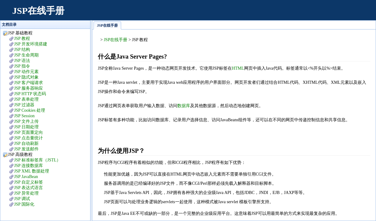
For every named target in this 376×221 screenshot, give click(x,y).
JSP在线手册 (38, 11)
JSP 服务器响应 (28, 88)
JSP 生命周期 (26, 55)
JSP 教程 (22, 38)
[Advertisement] (258, 14)
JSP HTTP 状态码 (30, 93)
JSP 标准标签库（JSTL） (37, 160)
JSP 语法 (22, 60)
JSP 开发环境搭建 (30, 44)
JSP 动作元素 (26, 71)
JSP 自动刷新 (26, 143)
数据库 (183, 105)
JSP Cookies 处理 (29, 110)
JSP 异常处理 (26, 193)
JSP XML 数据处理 (31, 171)
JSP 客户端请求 (28, 82)
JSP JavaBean (26, 176)
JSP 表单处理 (26, 99)
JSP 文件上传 (26, 121)
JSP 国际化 (24, 204)
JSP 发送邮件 (26, 149)
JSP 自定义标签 (28, 182)
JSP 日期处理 (26, 127)
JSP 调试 (22, 198)
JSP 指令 (22, 66)
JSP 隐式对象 (26, 77)
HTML (238, 68)
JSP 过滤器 (24, 105)
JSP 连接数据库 (28, 165)
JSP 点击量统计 (28, 138)
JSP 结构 (22, 49)
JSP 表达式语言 (28, 187)
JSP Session (24, 116)
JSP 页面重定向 (28, 132)
